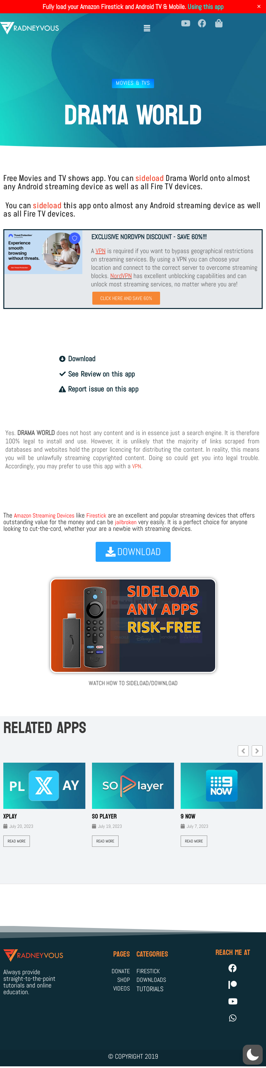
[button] (147, 24)
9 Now (188, 817)
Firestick (105, 516)
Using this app (205, 6)
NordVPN (121, 275)
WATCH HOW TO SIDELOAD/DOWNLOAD (133, 683)
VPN (137, 466)
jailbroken (143, 522)
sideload (149, 178)
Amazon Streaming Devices (48, 516)
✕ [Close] (259, 6)
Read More (17, 841)
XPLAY (10, 817)
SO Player (104, 817)
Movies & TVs (133, 82)
